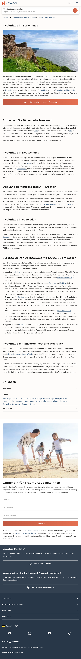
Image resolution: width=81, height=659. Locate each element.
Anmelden (41, 523)
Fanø (36, 131)
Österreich (49, 401)
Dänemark (14, 398)
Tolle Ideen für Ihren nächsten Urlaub (24, 17)
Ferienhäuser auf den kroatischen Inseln (57, 204)
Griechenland (46, 398)
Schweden (7, 404)
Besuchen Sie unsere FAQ (40, 563)
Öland (51, 242)
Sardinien (52, 283)
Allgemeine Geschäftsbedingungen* (13, 652)
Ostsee (29, 163)
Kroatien (63, 398)
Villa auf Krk (42, 90)
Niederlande (29, 401)
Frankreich (35, 398)
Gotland (6, 237)
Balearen (18, 272)
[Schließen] (77, 3)
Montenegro (18, 401)
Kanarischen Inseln (64, 277)
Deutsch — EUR (10, 626)
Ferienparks (21, 168)
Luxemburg (7, 401)
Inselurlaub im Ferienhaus (47, 17)
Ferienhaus (9, 90)
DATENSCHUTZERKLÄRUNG (26, 533)
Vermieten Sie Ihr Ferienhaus (40, 587)
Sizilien (63, 283)
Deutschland (25, 398)
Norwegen (40, 401)
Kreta (70, 313)
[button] (40, 388)
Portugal (65, 401)
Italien (56, 398)
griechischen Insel (64, 311)
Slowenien (16, 404)
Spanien (25, 404)
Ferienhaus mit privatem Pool (20, 354)
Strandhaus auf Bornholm (65, 90)
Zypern (22, 324)
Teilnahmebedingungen (31, 530)
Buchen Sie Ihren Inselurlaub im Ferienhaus (40, 102)
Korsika (21, 297)
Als (70, 131)
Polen (57, 401)
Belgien (6, 398)
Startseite (6, 17)
